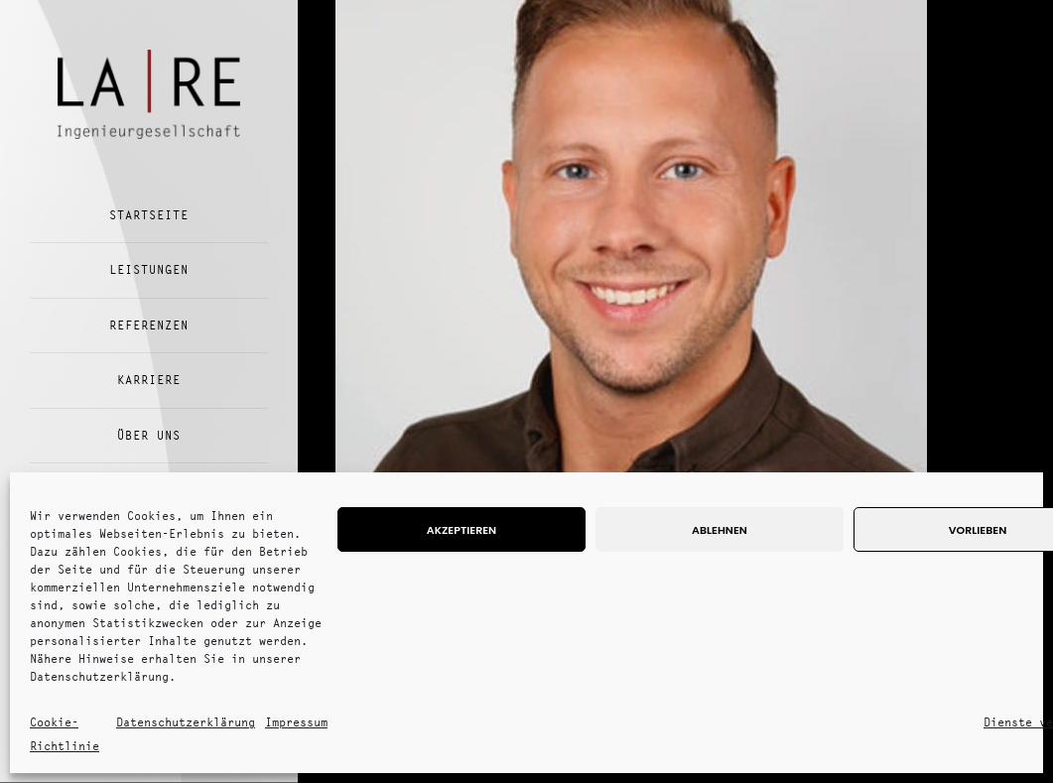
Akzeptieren (461, 530)
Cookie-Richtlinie (64, 734)
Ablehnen (719, 530)
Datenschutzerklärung (185, 722)
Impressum (296, 722)
